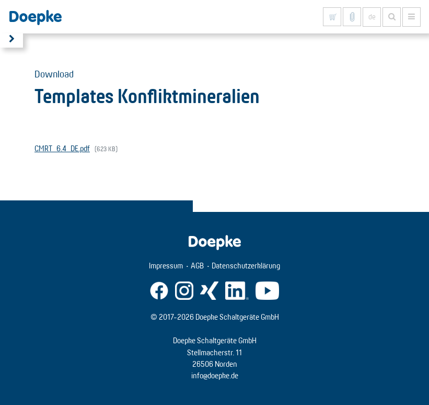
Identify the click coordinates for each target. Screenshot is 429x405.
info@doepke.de (214, 375)
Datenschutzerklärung (246, 266)
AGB (197, 266)
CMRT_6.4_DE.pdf (62, 148)
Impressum (166, 266)
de (372, 16)
